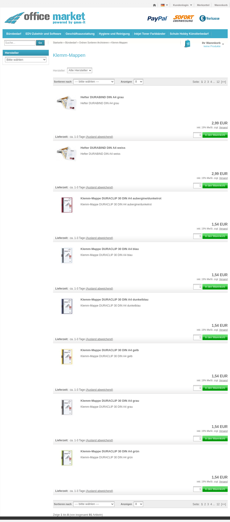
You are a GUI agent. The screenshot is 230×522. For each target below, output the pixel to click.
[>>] (223, 81)
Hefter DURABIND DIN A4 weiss (103, 147)
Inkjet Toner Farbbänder (149, 33)
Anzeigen (126, 81)
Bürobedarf (13, 33)
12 (217, 81)
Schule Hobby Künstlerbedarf (189, 33)
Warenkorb (220, 5)
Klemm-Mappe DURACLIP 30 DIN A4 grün (110, 451)
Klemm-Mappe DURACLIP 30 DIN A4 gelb (110, 350)
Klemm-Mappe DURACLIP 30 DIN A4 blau (110, 249)
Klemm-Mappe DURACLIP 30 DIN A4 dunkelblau (114, 299)
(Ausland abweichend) (99, 136)
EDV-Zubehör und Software (43, 33)
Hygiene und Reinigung (114, 33)
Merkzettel (203, 5)
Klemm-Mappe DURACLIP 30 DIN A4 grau (110, 400)
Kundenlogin (182, 5)
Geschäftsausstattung (80, 33)
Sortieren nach (63, 81)
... (214, 81)
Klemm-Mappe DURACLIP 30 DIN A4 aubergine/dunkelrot (121, 198)
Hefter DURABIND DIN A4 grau (102, 97)
